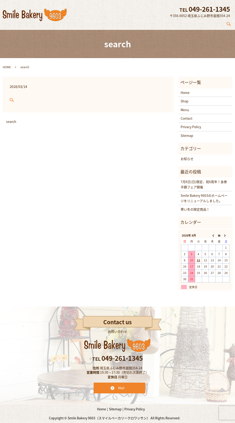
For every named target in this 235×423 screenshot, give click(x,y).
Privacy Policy (191, 124)
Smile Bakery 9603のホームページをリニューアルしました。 (204, 195)
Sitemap (187, 133)
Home (146, 22)
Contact (215, 22)
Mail (121, 385)
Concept (164, 22)
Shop (182, 22)
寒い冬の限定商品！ (195, 207)
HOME (7, 64)
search (230, 22)
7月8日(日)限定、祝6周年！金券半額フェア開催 (204, 182)
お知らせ (187, 156)
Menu (197, 22)
